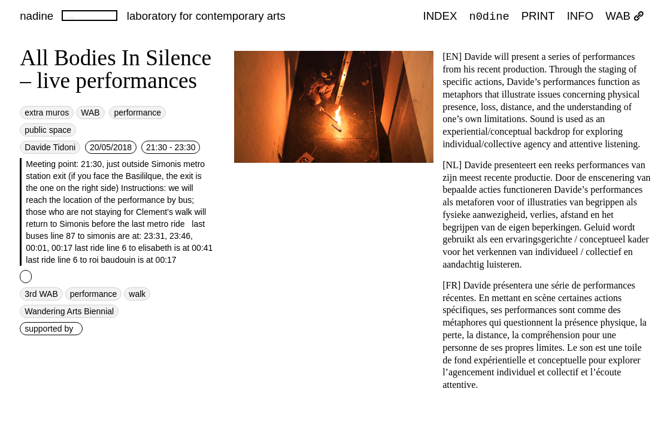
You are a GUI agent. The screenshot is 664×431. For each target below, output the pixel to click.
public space (48, 130)
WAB (624, 16)
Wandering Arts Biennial (69, 311)
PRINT (538, 16)
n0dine (489, 15)
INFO (580, 16)
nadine (36, 16)
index (440, 16)
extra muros (47, 112)
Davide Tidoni (50, 147)
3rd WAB (41, 294)
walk (137, 294)
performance (137, 112)
